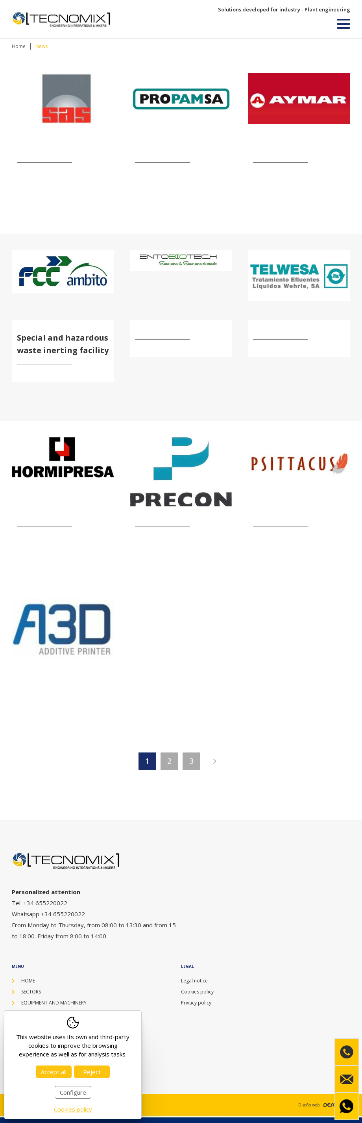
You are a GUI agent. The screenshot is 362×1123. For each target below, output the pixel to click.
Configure (73, 1092)
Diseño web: (324, 1105)
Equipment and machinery (54, 1002)
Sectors (31, 991)
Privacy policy (196, 1002)
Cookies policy (197, 991)
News (41, 46)
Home (19, 46)
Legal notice (194, 980)
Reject (92, 1072)
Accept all (53, 1072)
